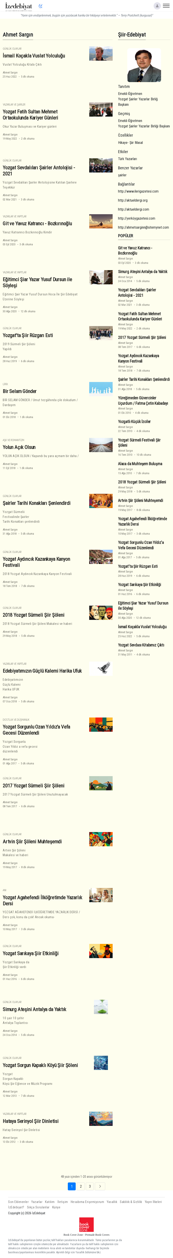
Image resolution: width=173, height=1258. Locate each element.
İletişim (62, 1202)
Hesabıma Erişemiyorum (87, 1202)
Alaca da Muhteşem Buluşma (140, 464)
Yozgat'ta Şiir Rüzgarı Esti (28, 335)
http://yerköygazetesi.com (136, 218)
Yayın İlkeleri (153, 1202)
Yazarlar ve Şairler (14, 104)
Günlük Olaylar (12, 48)
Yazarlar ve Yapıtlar (14, 216)
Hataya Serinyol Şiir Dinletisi (31, 1121)
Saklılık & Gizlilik (131, 1202)
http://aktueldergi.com (133, 209)
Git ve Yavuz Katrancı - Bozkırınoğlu (37, 223)
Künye (56, 1207)
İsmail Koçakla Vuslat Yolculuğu (34, 56)
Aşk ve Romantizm (13, 440)
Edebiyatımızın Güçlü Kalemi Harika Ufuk (42, 671)
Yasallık (112, 1202)
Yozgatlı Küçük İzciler (134, 421)
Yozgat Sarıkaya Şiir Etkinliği (31, 953)
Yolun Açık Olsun (19, 447)
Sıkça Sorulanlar (38, 1207)
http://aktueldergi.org (133, 200)
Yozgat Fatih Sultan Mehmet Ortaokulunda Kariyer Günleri (30, 115)
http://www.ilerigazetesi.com (138, 191)
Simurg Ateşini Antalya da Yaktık (34, 1009)
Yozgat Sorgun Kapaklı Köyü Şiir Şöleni (40, 1065)
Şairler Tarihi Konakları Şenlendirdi (37, 503)
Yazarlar (36, 1202)
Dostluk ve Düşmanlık (16, 719)
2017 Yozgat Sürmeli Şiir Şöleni (33, 786)
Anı (4, 890)
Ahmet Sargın (10, 72)
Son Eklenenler (18, 1202)
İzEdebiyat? (16, 1207)
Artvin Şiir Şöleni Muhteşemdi (32, 841)
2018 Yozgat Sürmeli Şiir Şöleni (33, 615)
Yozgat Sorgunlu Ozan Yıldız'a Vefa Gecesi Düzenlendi (36, 730)
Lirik (5, 384)
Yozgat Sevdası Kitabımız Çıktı (141, 645)
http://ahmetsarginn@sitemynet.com (143, 227)
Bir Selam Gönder (19, 391)
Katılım (50, 1202)
